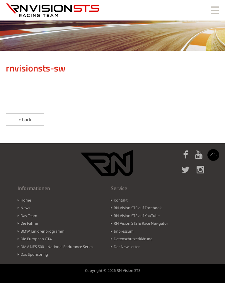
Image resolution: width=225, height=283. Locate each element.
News (25, 207)
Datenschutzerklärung (133, 238)
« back (24, 119)
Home (26, 200)
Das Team (29, 215)
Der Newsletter (127, 246)
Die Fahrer (29, 223)
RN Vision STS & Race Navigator (141, 223)
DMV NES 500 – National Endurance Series (57, 246)
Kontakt (121, 200)
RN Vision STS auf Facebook (138, 207)
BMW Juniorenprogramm (42, 231)
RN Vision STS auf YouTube (137, 215)
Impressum (124, 231)
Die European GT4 (36, 238)
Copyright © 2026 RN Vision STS (112, 270)
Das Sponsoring (34, 254)
